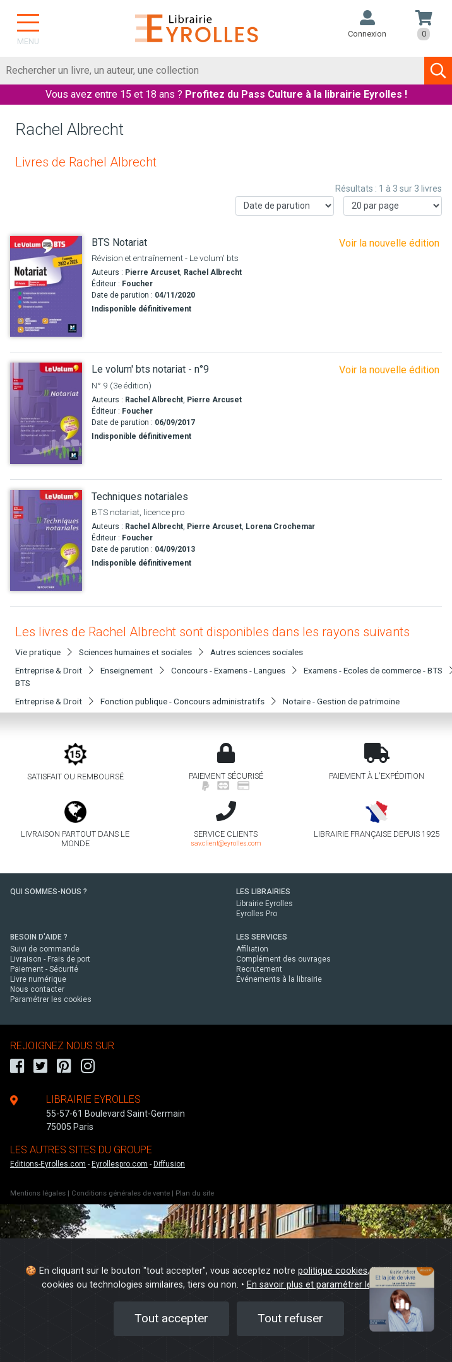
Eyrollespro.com (120, 1164)
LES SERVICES (261, 937)
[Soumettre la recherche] (438, 70)
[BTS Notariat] (46, 286)
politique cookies (332, 1271)
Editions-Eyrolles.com (48, 1164)
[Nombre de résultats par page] (392, 206)
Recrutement (259, 969)
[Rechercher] (212, 70)
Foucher (137, 283)
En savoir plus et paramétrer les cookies (329, 1284)
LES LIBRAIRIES (263, 891)
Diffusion (169, 1164)
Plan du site (194, 1193)
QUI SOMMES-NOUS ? (48, 891)
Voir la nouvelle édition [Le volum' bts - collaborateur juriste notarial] (389, 243)
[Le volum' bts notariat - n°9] (46, 413)
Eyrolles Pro (256, 913)
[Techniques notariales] (46, 540)
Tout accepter (171, 1318)
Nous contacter (37, 989)
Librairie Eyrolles (264, 903)
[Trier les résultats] (284, 206)
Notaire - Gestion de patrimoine (341, 701)
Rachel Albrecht (213, 272)
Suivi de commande (45, 949)
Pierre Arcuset (152, 272)
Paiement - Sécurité (44, 969)
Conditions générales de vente (120, 1193)
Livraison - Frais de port (50, 959)
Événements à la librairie (279, 979)
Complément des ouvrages (283, 959)
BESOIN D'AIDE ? (39, 937)
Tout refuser (290, 1318)
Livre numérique (38, 979)
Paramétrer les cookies (51, 999)
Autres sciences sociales (256, 652)
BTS (22, 683)
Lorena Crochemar (280, 526)
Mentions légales (38, 1193)
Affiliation (252, 949)
